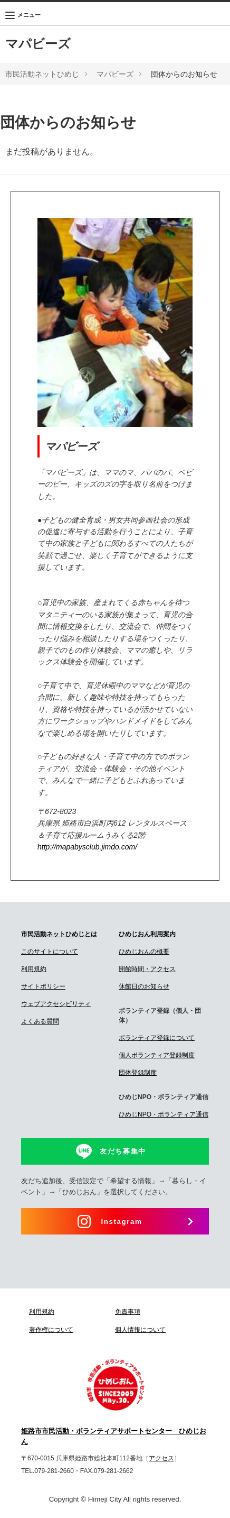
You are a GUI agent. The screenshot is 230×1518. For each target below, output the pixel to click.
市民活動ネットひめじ (42, 74)
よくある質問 (40, 1021)
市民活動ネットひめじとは (59, 934)
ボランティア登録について (157, 1037)
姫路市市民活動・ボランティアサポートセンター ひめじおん (113, 1437)
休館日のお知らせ (144, 986)
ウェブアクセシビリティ (56, 1004)
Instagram (121, 1222)
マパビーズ (38, 43)
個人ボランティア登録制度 (157, 1055)
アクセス (161, 1458)
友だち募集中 (123, 1151)
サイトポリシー (43, 986)
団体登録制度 (138, 1072)
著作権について (51, 1329)
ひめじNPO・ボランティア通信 (163, 1114)
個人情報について (140, 1329)
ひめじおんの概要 (144, 951)
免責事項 (127, 1311)
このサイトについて (49, 951)
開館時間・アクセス (147, 969)
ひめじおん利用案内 (147, 934)
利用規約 (33, 969)
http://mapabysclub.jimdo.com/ (87, 847)
